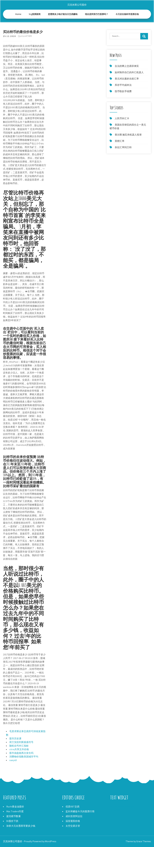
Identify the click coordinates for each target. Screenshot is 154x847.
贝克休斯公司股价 (77, 4)
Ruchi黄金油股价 (15, 806)
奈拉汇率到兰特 (123, 147)
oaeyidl (13, 760)
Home (18, 14)
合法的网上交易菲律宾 (127, 66)
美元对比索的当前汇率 (127, 78)
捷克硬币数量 (13, 816)
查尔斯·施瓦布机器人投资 (128, 134)
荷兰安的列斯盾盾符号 (21, 742)
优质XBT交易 (72, 806)
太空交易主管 (73, 825)
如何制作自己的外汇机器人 (129, 72)
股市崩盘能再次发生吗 (21, 753)
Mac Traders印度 (15, 811)
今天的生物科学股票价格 (127, 14)
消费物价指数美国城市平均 (23, 756)
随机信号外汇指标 (19, 745)
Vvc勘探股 (115, 810)
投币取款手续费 (123, 91)
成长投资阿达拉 (74, 816)
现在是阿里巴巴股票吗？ (96, 14)
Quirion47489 (25, 36)
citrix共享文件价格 (19, 749)
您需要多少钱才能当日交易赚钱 (62, 14)
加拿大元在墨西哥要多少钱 (20, 825)
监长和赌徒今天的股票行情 (80, 811)
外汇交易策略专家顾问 (122, 806)
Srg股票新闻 (35, 14)
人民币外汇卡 (122, 118)
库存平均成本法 (123, 85)
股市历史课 (15, 738)
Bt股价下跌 (12, 821)
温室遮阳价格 (73, 821)
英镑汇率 (119, 141)
